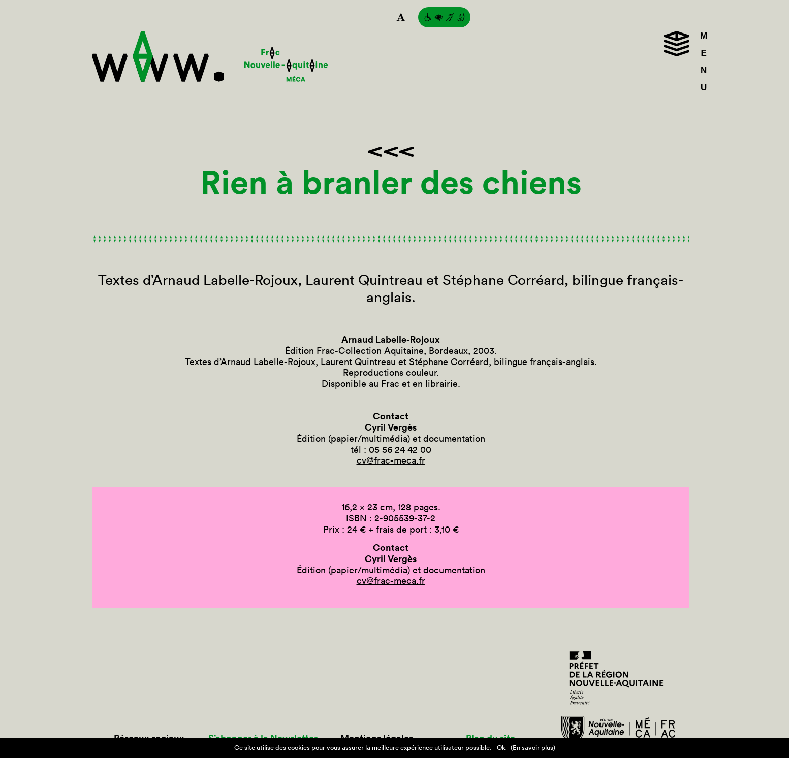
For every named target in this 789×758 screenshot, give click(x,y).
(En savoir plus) (533, 747)
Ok (501, 747)
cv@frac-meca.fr (391, 460)
